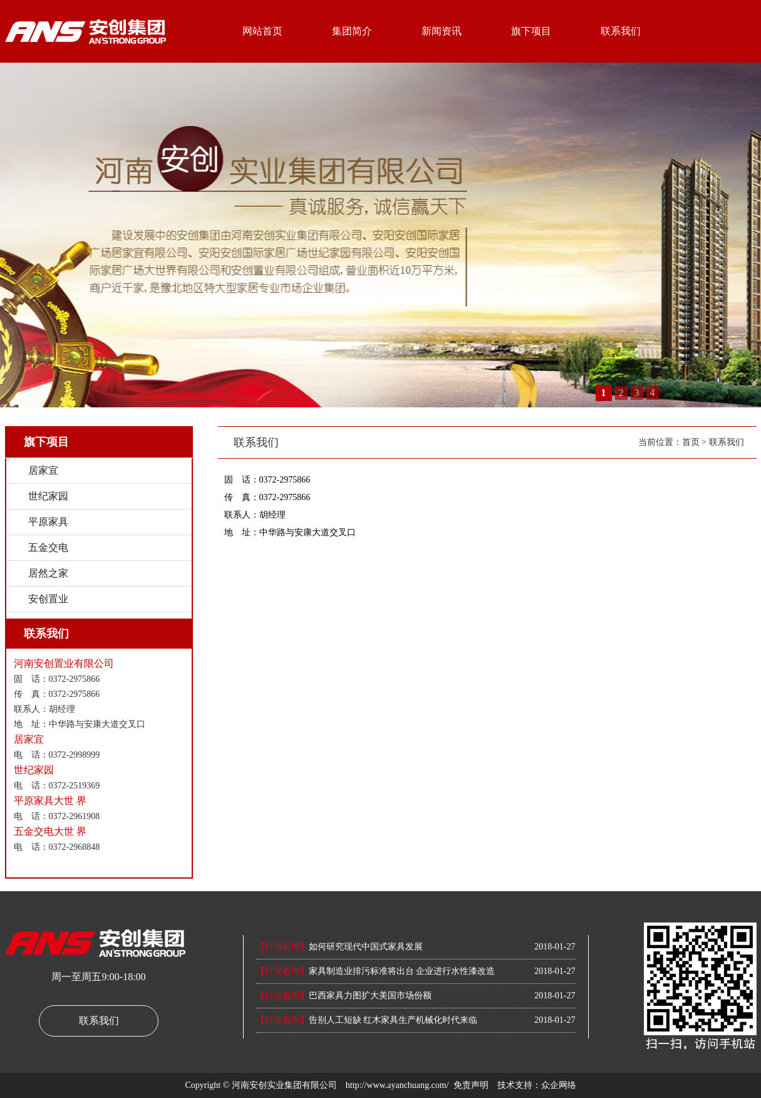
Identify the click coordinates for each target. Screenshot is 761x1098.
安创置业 (48, 598)
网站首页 (262, 31)
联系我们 (621, 31)
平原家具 (48, 521)
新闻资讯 (442, 31)
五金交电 (48, 547)
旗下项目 (531, 31)
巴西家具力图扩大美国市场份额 (344, 995)
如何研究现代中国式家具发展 (339, 946)
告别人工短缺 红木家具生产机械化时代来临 (367, 1020)
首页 (691, 442)
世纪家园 (48, 496)
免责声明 (471, 1085)
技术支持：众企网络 (536, 1085)
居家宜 (43, 470)
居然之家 (48, 573)
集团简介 (352, 31)
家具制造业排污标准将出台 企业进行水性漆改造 (375, 971)
